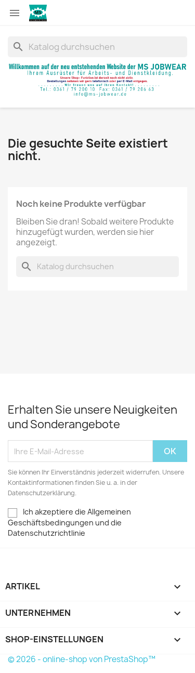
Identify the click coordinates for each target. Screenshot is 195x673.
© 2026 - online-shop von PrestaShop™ (81, 659)
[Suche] (97, 46)
